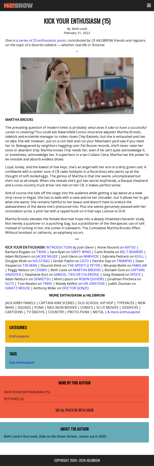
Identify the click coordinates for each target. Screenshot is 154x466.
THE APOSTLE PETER (83, 265)
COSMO (41, 270)
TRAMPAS (124, 261)
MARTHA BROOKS (87, 270)
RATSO (130, 247)
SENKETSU (42, 279)
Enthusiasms (19, 336)
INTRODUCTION (59, 247)
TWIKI (47, 283)
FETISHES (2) (14, 399)
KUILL (139, 256)
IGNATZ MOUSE (17, 288)
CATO (84, 261)
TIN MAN (29, 265)
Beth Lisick (86, 410)
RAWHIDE (91, 256)
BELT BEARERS (131, 252)
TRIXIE (41, 252)
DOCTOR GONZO (75, 288)
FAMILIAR (139, 265)
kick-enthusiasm (22, 362)
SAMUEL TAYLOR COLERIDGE (76, 274)
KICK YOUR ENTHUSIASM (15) (27, 392)
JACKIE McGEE (47, 256)
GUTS (9, 283)
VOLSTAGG (41, 261)
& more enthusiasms (123, 312)
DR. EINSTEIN (94, 283)
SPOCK (135, 274)
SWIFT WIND (81, 252)
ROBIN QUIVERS (91, 279)
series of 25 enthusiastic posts (42, 40)
